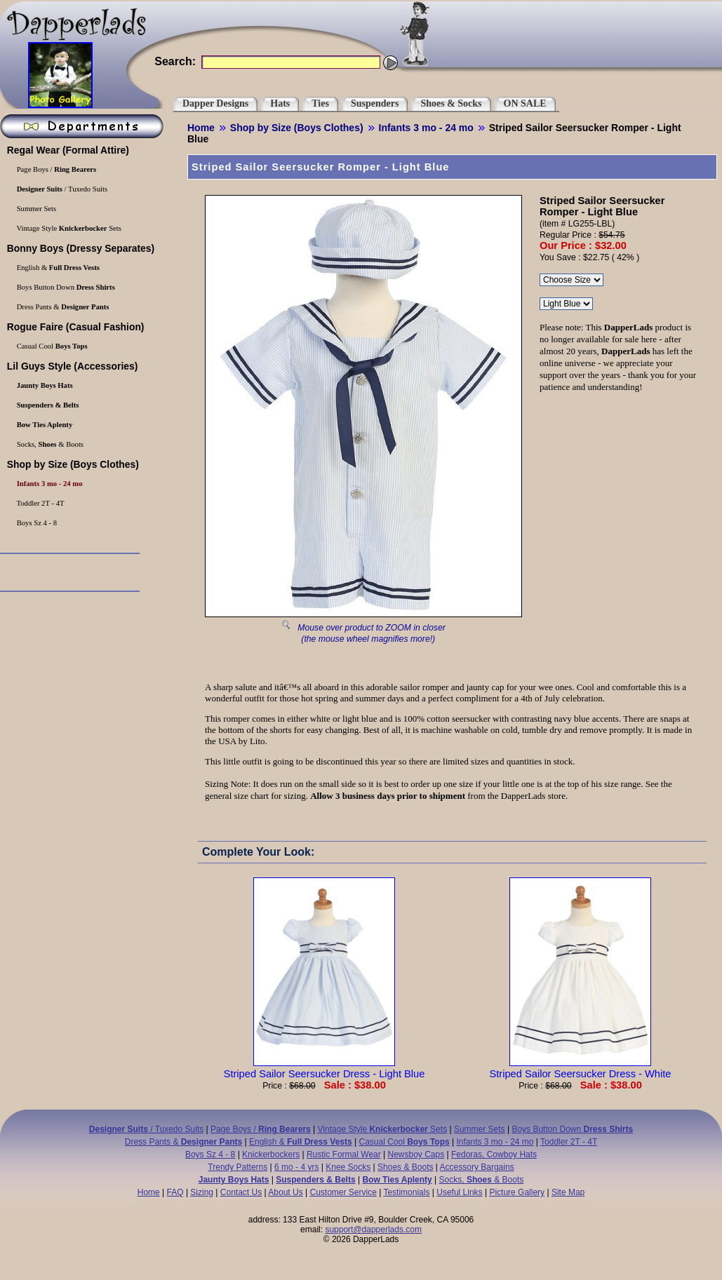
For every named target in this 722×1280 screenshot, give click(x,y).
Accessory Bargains (477, 1167)
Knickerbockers (271, 1154)
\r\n (566, 303)
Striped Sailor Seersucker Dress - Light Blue (324, 1068)
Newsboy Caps (416, 1154)
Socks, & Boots (481, 1180)
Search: (175, 61)
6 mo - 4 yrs (296, 1167)
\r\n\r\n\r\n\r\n (571, 280)
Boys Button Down (572, 1129)
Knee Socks (348, 1167)
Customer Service (342, 1192)
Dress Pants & (183, 1142)
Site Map (567, 1192)
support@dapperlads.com (373, 1229)
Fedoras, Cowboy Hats (494, 1154)
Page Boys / (260, 1129)
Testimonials (406, 1192)
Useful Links (459, 1192)
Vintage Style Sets (383, 1129)
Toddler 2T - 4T (568, 1142)
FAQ (175, 1192)
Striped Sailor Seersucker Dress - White (580, 1068)
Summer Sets (479, 1129)
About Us (285, 1192)
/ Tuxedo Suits (146, 1129)
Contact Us (241, 1192)
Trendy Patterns (237, 1167)
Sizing (201, 1192)
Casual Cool (404, 1142)
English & (300, 1142)
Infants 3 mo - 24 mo (426, 127)
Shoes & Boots (405, 1167)
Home (201, 127)
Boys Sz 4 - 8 (210, 1154)
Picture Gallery (516, 1192)
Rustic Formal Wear (344, 1154)
